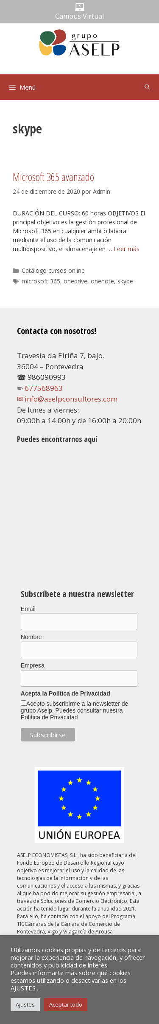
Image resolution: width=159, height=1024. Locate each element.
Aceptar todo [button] (65, 1004)
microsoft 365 (41, 281)
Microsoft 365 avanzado (53, 177)
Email (28, 608)
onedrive (75, 281)
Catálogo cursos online (53, 270)
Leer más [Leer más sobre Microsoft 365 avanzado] (126, 249)
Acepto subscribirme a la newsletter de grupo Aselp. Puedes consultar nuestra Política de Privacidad (74, 710)
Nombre (31, 637)
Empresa (33, 665)
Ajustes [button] (25, 1004)
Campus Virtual (79, 16)
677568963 (44, 388)
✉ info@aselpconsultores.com (67, 399)
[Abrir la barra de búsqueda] (147, 87)
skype (125, 281)
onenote (102, 281)
